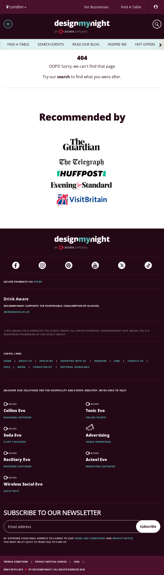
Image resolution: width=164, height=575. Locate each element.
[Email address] (70, 526)
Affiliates (46, 361)
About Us (25, 361)
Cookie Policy (43, 367)
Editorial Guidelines (74, 367)
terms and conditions (89, 538)
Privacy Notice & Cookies (51, 561)
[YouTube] (95, 265)
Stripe (38, 281)
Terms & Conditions (16, 561)
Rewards (100, 361)
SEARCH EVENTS (51, 44)
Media (21, 367)
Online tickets (96, 417)
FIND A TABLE (18, 44)
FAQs (7, 367)
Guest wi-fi (11, 491)
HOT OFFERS (145, 44)
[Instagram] (42, 265)
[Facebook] (15, 265)
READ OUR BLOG (85, 44)
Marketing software (100, 466)
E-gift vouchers (15, 441)
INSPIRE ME (117, 44)
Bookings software (18, 417)
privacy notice (122, 538)
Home (7, 361)
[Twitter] (121, 265)
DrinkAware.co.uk (17, 312)
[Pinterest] (68, 265)
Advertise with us (73, 361)
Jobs (117, 361)
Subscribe (148, 526)
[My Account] (155, 6)
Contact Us (136, 361)
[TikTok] (148, 265)
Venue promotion (98, 441)
